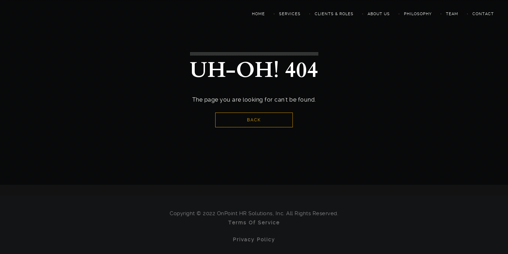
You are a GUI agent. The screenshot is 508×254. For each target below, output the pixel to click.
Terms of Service (254, 222)
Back (254, 119)
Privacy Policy (254, 239)
